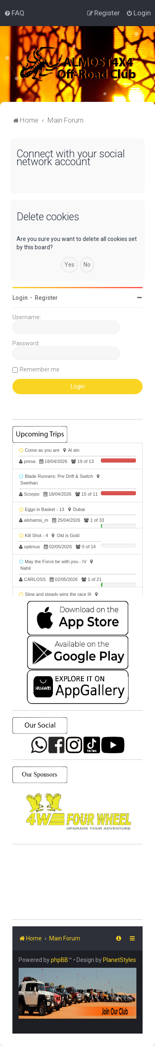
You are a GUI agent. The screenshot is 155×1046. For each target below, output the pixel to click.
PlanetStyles (119, 960)
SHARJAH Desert (77, 882)
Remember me (40, 369)
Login (20, 297)
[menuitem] (14, 13)
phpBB (59, 960)
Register (46, 297)
